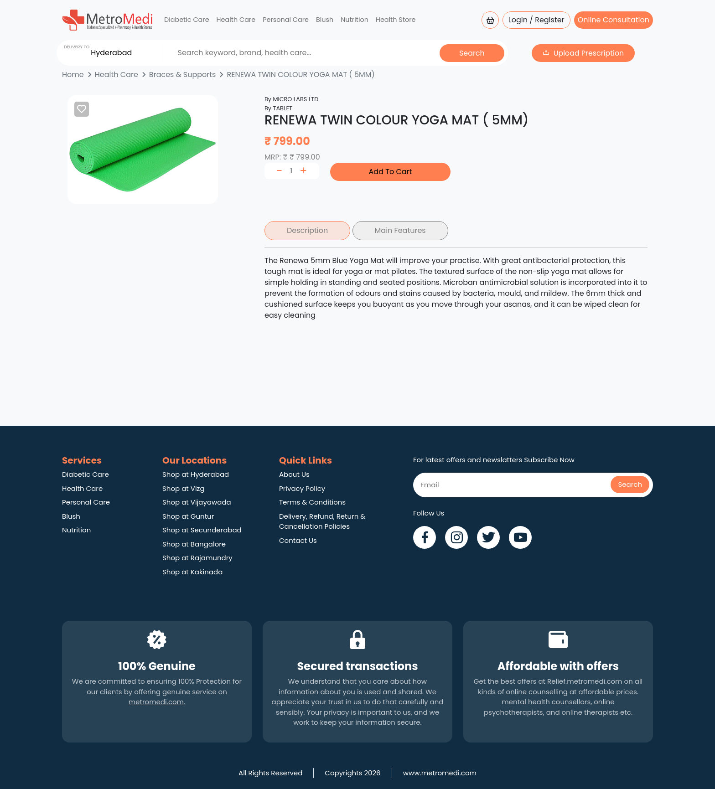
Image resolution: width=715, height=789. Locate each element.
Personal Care (286, 19)
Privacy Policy (302, 488)
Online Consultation (613, 20)
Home (73, 74)
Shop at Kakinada (192, 572)
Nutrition (354, 19)
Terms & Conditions (312, 502)
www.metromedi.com (440, 773)
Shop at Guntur (188, 516)
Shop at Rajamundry (197, 557)
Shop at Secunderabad (202, 530)
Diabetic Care (186, 19)
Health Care (236, 19)
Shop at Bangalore (194, 544)
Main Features (400, 230)
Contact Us (298, 540)
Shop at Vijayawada (196, 502)
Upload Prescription (588, 52)
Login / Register (536, 20)
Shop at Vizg (183, 488)
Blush (324, 19)
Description (307, 230)
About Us (294, 474)
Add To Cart (390, 171)
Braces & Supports (182, 74)
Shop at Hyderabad (195, 474)
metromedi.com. (157, 701)
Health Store (396, 19)
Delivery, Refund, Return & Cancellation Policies (322, 521)
